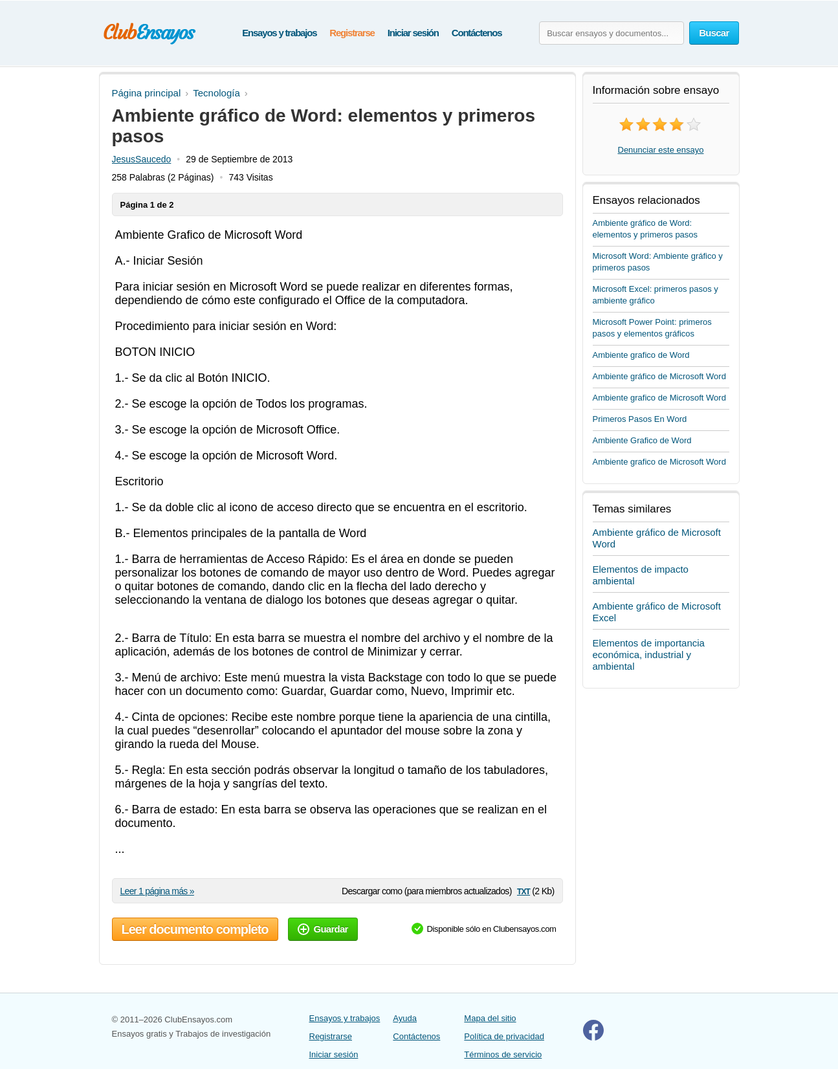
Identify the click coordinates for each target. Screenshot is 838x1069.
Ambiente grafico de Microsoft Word (659, 397)
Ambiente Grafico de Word (642, 440)
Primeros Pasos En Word (640, 419)
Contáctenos (477, 32)
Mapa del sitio (490, 1018)
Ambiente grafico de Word (641, 355)
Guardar (323, 929)
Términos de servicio (503, 1054)
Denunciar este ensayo (661, 150)
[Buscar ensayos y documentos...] (611, 33)
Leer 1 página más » (157, 891)
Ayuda (405, 1018)
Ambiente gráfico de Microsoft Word (659, 376)
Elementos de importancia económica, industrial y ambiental (649, 654)
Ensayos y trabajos (279, 32)
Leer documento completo (195, 929)
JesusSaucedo (141, 159)
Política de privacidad (504, 1036)
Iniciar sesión (413, 32)
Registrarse (351, 32)
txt (523, 891)
